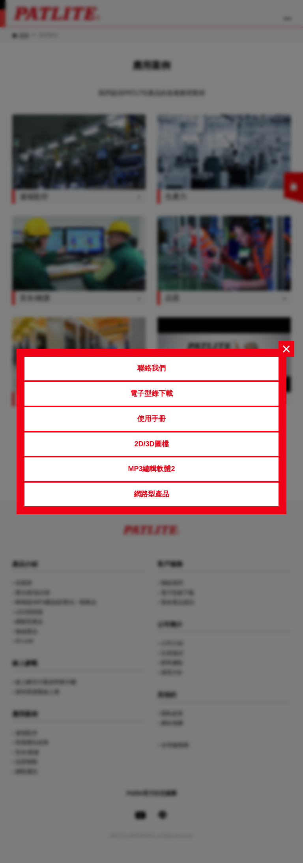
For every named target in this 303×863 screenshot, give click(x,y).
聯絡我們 (151, 368)
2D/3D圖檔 (151, 444)
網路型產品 (151, 494)
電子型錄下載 (151, 393)
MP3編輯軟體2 (151, 469)
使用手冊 (151, 419)
